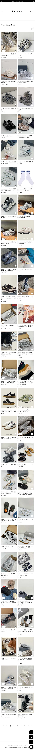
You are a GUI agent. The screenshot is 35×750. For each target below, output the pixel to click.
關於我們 (6, 747)
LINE (31, 742)
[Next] (31, 725)
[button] (1, 11)
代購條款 (16, 747)
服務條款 (29, 747)
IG (31, 737)
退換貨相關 (20, 747)
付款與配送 (13, 747)
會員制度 (9, 747)
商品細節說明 (25, 747)
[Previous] (3, 725)
